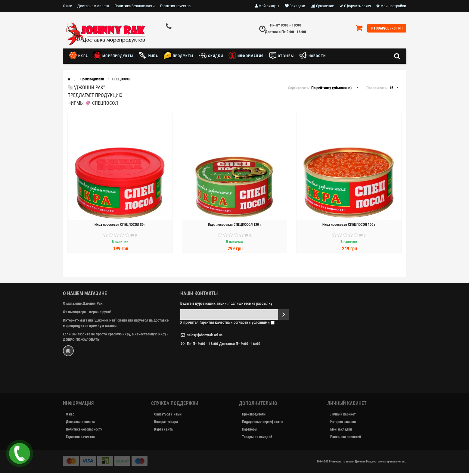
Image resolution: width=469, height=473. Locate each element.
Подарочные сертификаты (262, 422)
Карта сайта (163, 429)
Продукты (179, 55)
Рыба (148, 55)
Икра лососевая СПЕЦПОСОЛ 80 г (120, 224)
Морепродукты (113, 55)
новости (312, 55)
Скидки (211, 55)
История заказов (343, 422)
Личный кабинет (343, 414)
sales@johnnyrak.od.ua (204, 335)
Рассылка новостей (345, 437)
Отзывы (281, 55)
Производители (254, 414)
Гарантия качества (175, 6)
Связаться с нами (168, 414)
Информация (245, 55)
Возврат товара (166, 422)
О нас (67, 6)
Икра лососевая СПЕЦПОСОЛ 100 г (348, 224)
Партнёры (249, 429)
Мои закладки (341, 429)
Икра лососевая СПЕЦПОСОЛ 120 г (234, 224)
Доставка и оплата (93, 6)
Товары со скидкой (257, 437)
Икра (80, 55)
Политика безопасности (134, 6)
